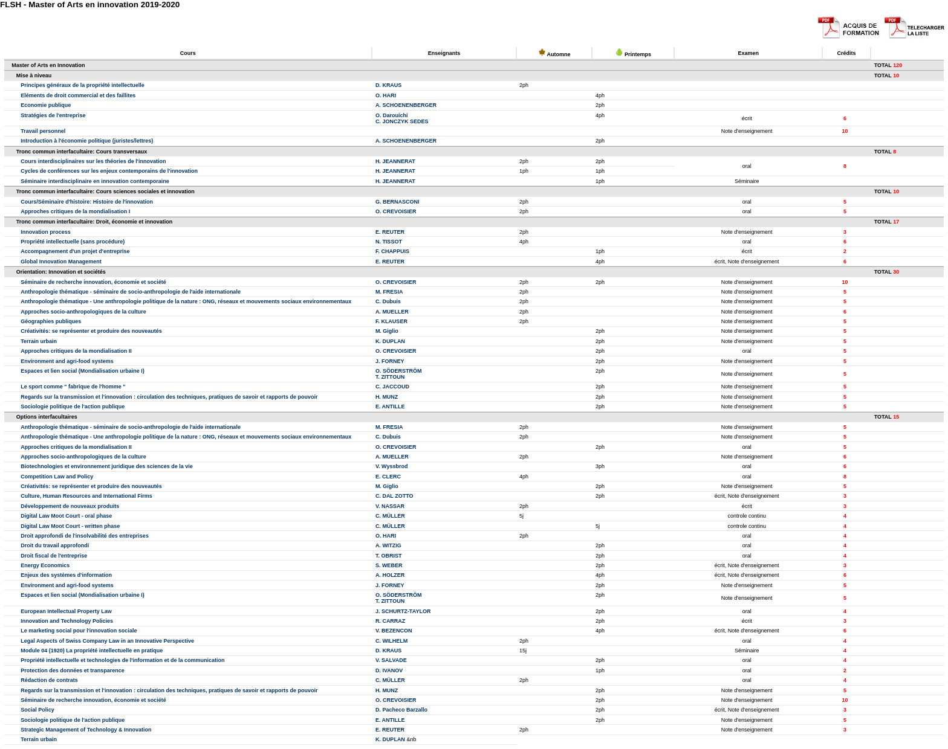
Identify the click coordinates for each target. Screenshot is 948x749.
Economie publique (46, 105)
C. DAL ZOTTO (394, 496)
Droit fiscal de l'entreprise (54, 556)
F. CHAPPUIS (392, 251)
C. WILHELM (391, 641)
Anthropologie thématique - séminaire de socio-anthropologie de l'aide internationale (131, 292)
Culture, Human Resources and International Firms (86, 496)
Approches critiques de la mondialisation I (75, 211)
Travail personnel (43, 131)
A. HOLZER (390, 575)
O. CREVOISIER (396, 211)
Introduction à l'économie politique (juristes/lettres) (87, 141)
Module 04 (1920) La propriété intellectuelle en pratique (92, 651)
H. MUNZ (386, 397)
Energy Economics (45, 565)
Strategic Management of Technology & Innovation (86, 730)
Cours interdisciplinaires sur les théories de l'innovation (93, 161)
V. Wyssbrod (391, 466)
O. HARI (385, 95)
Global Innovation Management (61, 262)
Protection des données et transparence (73, 670)
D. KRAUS (388, 85)
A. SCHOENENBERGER (406, 105)
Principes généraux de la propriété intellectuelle (82, 85)
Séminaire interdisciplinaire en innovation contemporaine (95, 181)
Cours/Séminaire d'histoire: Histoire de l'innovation (87, 202)
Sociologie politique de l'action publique (73, 406)
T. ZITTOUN (389, 377)
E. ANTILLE (390, 406)
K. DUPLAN (390, 341)
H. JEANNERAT (395, 161)
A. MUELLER (392, 312)
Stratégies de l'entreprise (53, 115)
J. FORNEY (389, 361)
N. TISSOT (388, 242)
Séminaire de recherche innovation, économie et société (93, 282)
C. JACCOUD (392, 387)
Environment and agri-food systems (67, 361)
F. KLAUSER (391, 321)
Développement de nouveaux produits (70, 506)
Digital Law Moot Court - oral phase (66, 516)
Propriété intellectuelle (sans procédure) (73, 242)
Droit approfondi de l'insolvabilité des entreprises (85, 536)
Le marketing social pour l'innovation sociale (79, 631)
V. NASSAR (389, 506)
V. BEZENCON (393, 631)
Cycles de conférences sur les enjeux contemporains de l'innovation (109, 171)
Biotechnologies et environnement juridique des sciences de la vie (107, 466)
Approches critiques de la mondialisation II (76, 351)
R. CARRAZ (390, 621)
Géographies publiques (51, 321)
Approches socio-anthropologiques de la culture (83, 312)
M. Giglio (386, 331)
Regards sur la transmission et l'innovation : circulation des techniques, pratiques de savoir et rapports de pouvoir (169, 397)
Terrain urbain (39, 341)
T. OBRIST (388, 556)
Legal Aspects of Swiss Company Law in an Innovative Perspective (107, 641)
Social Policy (37, 710)
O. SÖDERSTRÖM (398, 371)
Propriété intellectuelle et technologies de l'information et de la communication (122, 660)
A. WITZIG (388, 545)
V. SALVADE (391, 660)
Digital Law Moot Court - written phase (70, 526)
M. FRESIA (389, 292)
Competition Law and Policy (57, 477)
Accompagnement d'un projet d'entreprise (75, 251)
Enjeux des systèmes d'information (66, 575)
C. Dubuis (388, 301)
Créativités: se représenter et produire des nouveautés (91, 331)
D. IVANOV (389, 670)
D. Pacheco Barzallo (401, 710)
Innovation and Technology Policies (67, 621)
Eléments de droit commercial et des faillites (78, 95)
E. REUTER (389, 232)
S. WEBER (389, 565)
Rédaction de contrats (49, 680)
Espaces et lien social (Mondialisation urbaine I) (82, 371)
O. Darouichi (391, 115)
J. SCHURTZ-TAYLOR (403, 611)
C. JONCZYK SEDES (402, 121)
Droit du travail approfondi (55, 545)
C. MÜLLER (390, 516)
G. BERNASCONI (397, 202)
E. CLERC (388, 477)
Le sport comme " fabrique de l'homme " (73, 387)
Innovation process (46, 232)
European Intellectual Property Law (66, 611)
